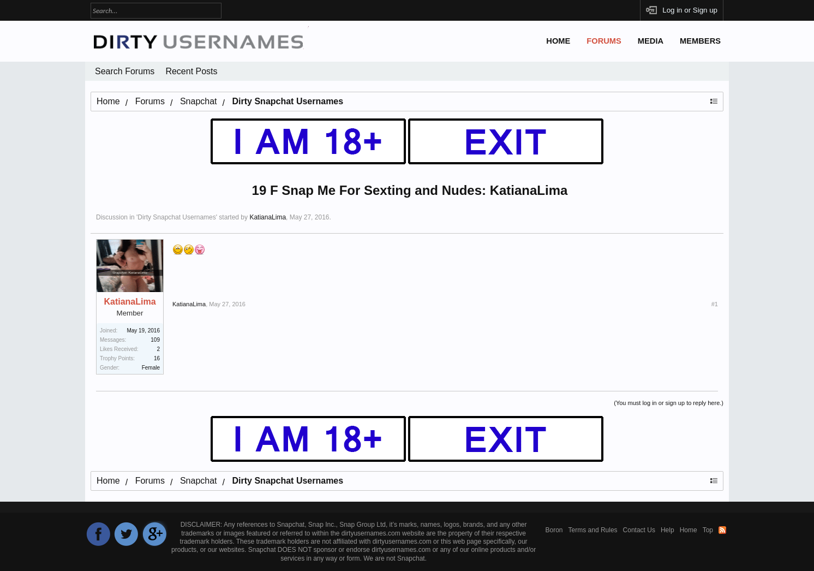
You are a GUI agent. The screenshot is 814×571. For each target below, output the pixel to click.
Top (708, 530)
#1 (714, 304)
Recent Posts (191, 71)
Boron (554, 530)
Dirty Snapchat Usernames (176, 217)
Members (700, 41)
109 (155, 340)
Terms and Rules (593, 530)
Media (650, 41)
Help (667, 530)
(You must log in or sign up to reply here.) (668, 403)
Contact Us (639, 530)
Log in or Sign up (689, 10)
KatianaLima (267, 217)
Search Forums (124, 71)
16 (157, 358)
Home (558, 41)
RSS (722, 530)
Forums (603, 41)
